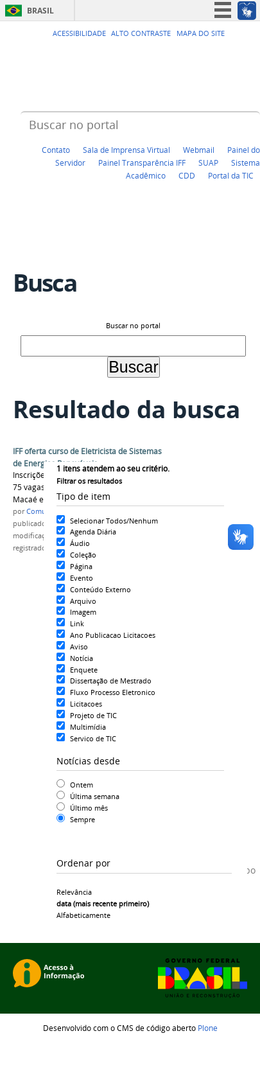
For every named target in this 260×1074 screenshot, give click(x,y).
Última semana (94, 796)
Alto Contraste (141, 33)
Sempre (82, 819)
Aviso (79, 646)
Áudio (80, 543)
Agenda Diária (93, 531)
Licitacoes (86, 704)
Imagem (83, 612)
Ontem (81, 784)
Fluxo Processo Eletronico (112, 692)
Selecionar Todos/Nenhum (114, 520)
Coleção (83, 554)
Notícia (81, 658)
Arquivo (83, 601)
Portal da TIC (231, 175)
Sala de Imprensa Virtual (126, 150)
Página (81, 566)
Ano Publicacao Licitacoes (112, 635)
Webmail (198, 150)
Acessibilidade (79, 33)
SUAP (208, 162)
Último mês (89, 808)
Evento (81, 578)
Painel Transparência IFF (142, 162)
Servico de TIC (93, 738)
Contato (56, 150)
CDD (186, 175)
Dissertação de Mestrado (111, 680)
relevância (74, 892)
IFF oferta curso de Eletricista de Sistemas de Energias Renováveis (87, 457)
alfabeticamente (83, 915)
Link (77, 623)
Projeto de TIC (93, 715)
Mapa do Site (201, 33)
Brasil (40, 10)
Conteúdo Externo (100, 589)
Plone (208, 1028)
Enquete (84, 669)
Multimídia (88, 727)
